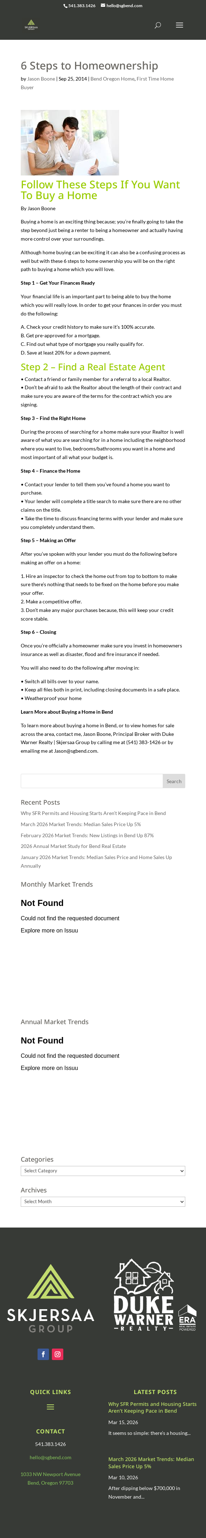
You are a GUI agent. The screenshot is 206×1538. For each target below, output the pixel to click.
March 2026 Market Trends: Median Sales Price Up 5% (81, 824)
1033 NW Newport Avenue (50, 1474)
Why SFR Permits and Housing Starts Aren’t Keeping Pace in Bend (93, 813)
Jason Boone (41, 79)
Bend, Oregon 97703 (50, 1483)
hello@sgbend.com (51, 1457)
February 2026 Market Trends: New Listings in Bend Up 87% (87, 835)
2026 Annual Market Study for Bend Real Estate (73, 846)
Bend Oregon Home (112, 79)
